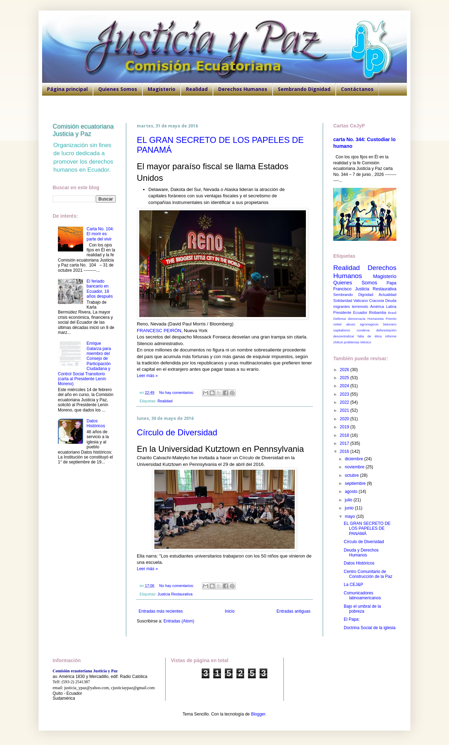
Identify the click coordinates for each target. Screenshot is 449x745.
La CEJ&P (353, 584)
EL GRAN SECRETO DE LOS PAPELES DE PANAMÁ (367, 528)
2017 (345, 443)
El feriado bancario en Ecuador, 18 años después (100, 289)
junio (350, 508)
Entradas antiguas (293, 611)
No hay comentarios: (177, 392)
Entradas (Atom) (178, 621)
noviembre (355, 466)
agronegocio (369, 324)
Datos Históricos (96, 423)
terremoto (360, 306)
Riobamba (377, 312)
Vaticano (360, 300)
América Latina (383, 306)
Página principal (67, 89)
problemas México (357, 342)
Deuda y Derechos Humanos (361, 553)
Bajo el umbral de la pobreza (362, 609)
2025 (345, 377)
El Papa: (352, 619)
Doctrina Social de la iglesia (369, 627)
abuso (350, 324)
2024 (345, 385)
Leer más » (147, 375)
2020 (345, 418)
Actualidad (387, 294)
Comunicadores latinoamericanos (362, 595)
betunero (389, 324)
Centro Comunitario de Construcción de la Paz (368, 574)
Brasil (392, 313)
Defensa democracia (349, 319)
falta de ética (370, 336)
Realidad (197, 89)
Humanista (376, 319)
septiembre (356, 483)
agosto (351, 491)
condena (363, 330)
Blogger (258, 714)
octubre (352, 475)
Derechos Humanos (242, 89)
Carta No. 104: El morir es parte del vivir (100, 234)
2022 (345, 402)
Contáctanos (357, 89)
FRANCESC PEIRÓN (159, 330)
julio (349, 499)
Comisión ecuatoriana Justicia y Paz (83, 130)
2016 (345, 451)
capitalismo (341, 330)
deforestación (386, 330)
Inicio (230, 611)
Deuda (390, 300)
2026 (345, 369)
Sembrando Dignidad (304, 89)
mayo (350, 516)
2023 (345, 394)
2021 (345, 410)
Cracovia (376, 300)
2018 (345, 435)
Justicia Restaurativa (175, 594)
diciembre (354, 458)
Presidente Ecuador (350, 312)
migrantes (341, 306)
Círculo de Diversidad (177, 432)
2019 (345, 426)
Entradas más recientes (161, 611)
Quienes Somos (117, 89)
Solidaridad (342, 300)
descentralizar (343, 336)
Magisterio (161, 89)
